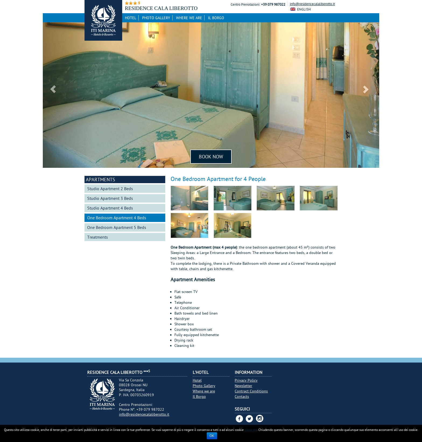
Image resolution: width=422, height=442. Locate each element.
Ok (212, 436)
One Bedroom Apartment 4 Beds (116, 217)
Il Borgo (216, 17)
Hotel (130, 17)
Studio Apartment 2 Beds (110, 188)
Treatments (97, 237)
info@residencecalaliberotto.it (312, 4)
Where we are (189, 17)
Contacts (242, 396)
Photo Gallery (156, 17)
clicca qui (250, 430)
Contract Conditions (251, 391)
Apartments (100, 179)
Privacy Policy (246, 380)
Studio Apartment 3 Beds (110, 198)
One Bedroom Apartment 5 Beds (116, 227)
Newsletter (243, 385)
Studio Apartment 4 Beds (110, 208)
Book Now (211, 157)
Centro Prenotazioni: (245, 4)
